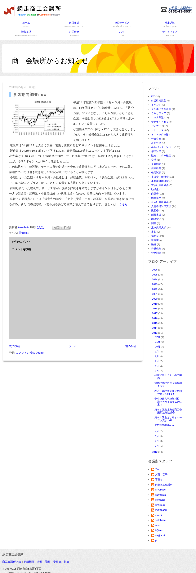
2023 (155, 284)
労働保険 (156, 248)
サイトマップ (169, 33)
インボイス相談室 (161, 109)
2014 (155, 327)
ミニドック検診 (160, 134)
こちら (123, 204)
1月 (157, 445)
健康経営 (156, 168)
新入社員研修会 (160, 202)
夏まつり (156, 142)
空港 (153, 159)
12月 (158, 337)
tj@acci (159, 530)
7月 (157, 361)
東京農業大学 (158, 227)
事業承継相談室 (160, 181)
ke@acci (160, 499)
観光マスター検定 (161, 155)
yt (156, 540)
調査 (153, 223)
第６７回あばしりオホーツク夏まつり (168, 419)
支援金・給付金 (160, 176)
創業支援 (156, 214)
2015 (155, 323)
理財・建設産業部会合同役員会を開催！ (168, 392)
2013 (155, 332)
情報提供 (26, 33)
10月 (158, 346)
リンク (122, 33)
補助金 (155, 236)
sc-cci (158, 525)
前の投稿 (130, 346)
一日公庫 (156, 138)
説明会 (155, 210)
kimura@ (160, 505)
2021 (155, 294)
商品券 (155, 193)
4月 (157, 431)
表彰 (153, 231)
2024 (155, 279)
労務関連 (156, 252)
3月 (157, 436)
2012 (155, 451)
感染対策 (156, 151)
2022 (155, 289)
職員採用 (156, 197)
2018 (155, 308)
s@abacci (160, 520)
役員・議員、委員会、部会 (53, 561)
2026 (155, 269)
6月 (157, 366)
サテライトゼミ (160, 121)
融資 (153, 244)
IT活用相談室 (158, 100)
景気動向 (24, 232)
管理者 (159, 479)
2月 (157, 441)
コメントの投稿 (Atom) (30, 352)
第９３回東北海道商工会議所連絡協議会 (168, 411)
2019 (155, 303)
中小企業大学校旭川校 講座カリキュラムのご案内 (168, 401)
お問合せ (74, 33)
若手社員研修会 (160, 185)
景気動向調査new (164, 425)
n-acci (158, 515)
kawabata (160, 494)
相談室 (155, 219)
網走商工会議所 (163, 484)
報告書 (155, 240)
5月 (157, 370)
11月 (158, 341)
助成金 (155, 189)
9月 (157, 351)
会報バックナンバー (162, 147)
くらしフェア (158, 113)
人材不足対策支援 (161, 206)
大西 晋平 (161, 474)
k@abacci (160, 489)
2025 (155, 274)
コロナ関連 (157, 117)
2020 (155, 298)
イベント (156, 104)
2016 (155, 318)
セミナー (156, 125)
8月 (157, 356)
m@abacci (161, 509)
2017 (155, 313)
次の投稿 (14, 346)
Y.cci (157, 469)
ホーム (26, 24)
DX (153, 96)
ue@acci (160, 535)
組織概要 (29, 561)
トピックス (157, 130)
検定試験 (170, 24)
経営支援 (73, 24)
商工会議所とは (11, 561)
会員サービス (122, 24)
